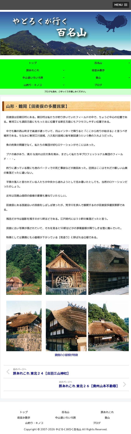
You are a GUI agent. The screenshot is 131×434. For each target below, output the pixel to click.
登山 (107, 417)
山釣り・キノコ (34, 422)
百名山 (65, 412)
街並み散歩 (23, 417)
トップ (24, 412)
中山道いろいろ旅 (65, 417)
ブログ (97, 422)
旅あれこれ (107, 412)
